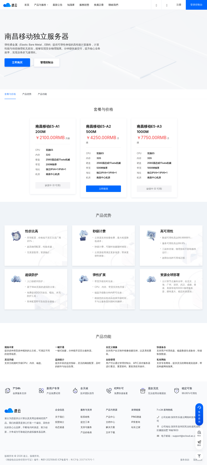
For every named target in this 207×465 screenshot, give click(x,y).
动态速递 (59, 427)
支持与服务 (86, 427)
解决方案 (110, 427)
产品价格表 (86, 432)
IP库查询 (135, 422)
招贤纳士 (59, 422)
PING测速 (136, 416)
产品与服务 (40, 4)
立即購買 (103, 188)
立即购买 (17, 62)
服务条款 (184, 459)
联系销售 (85, 416)
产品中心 (110, 416)
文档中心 (110, 422)
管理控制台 (46, 62)
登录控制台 (196, 4)
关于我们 (59, 416)
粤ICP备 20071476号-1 (82, 459)
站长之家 (135, 427)
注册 (178, 4)
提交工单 (85, 422)
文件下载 (110, 432)
